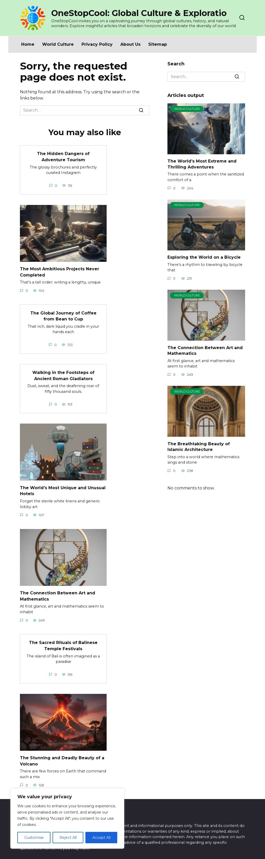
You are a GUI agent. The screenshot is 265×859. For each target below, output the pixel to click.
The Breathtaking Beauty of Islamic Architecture (198, 446)
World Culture (58, 44)
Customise (34, 837)
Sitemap (157, 44)
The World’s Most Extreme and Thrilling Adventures (202, 164)
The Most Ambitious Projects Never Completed (59, 270)
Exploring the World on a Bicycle (204, 257)
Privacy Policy (97, 44)
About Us (130, 44)
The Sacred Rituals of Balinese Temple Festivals (63, 641)
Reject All (68, 837)
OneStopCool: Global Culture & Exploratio (139, 13)
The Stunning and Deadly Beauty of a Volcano (62, 756)
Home (27, 44)
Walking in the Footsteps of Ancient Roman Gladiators (63, 373)
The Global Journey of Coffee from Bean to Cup (63, 314)
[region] (67, 818)
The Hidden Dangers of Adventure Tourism (63, 156)
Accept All (101, 837)
